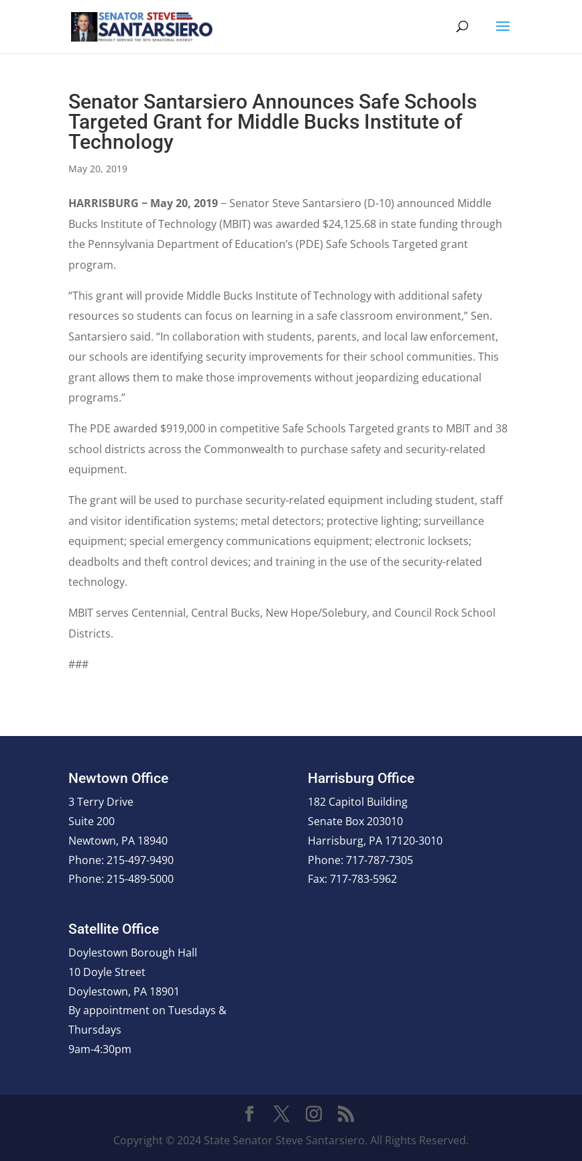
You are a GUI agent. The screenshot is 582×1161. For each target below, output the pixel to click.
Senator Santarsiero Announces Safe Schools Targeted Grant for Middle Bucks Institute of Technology (272, 122)
